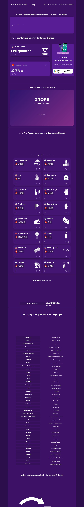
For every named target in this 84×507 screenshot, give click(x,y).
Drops (45, 4)
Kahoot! (60, 4)
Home (20, 14)
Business (65, 4)
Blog (56, 4)
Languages (51, 4)
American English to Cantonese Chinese (36, 14)
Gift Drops (71, 4)
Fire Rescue (53, 14)
